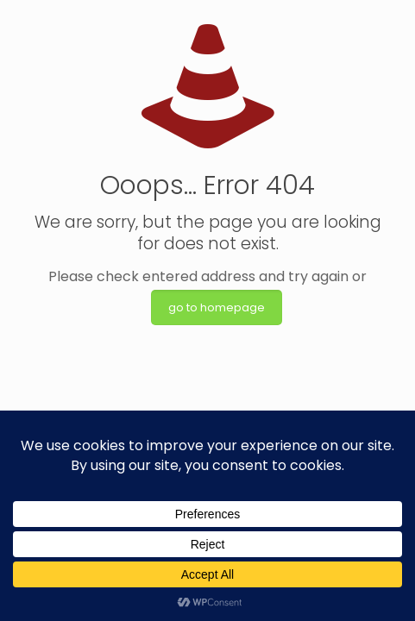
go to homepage (216, 307)
